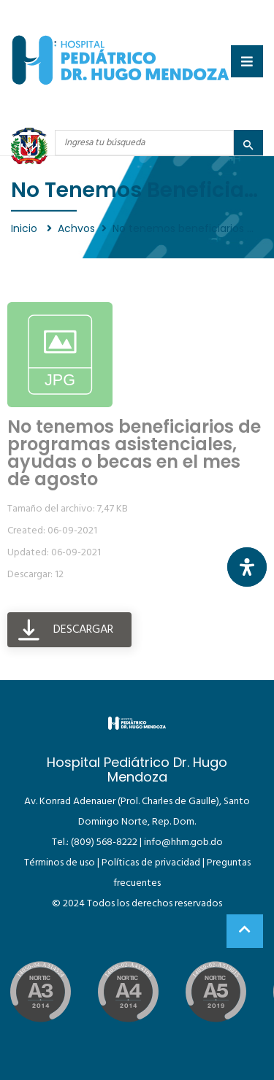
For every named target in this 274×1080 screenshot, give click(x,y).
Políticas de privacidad (151, 863)
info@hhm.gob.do (183, 842)
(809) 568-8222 (104, 842)
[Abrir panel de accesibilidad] (247, 567)
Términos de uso (59, 863)
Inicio (25, 228)
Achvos (76, 228)
